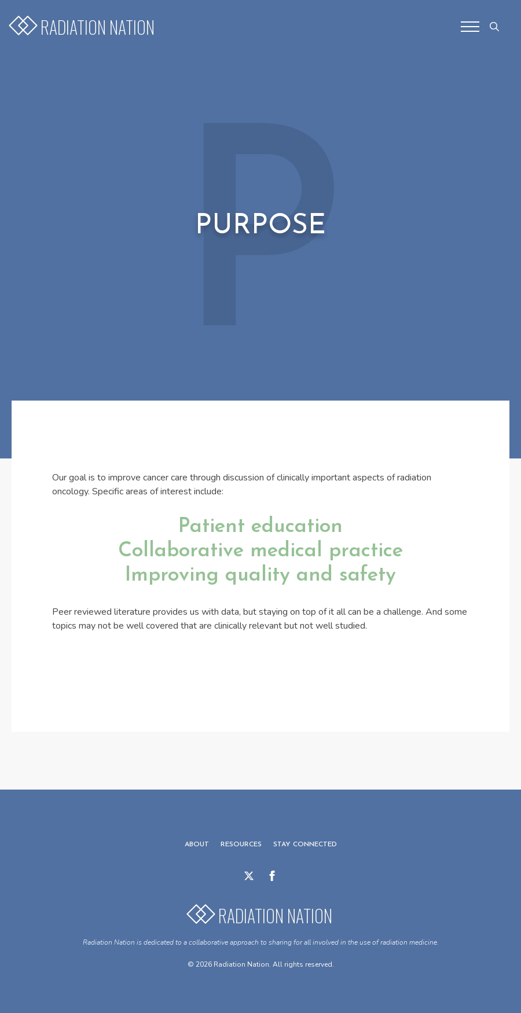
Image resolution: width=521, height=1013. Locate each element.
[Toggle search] (494, 27)
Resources (241, 844)
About (197, 844)
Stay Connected (305, 844)
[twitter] (249, 876)
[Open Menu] (470, 26)
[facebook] (272, 876)
